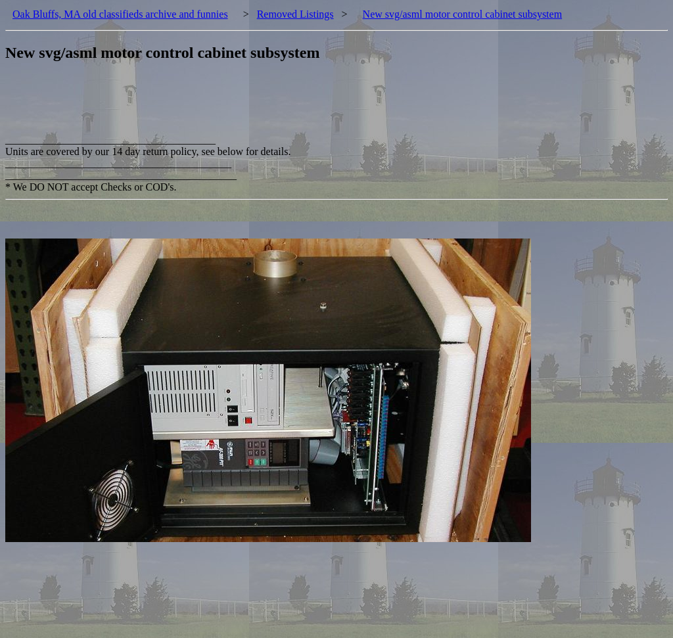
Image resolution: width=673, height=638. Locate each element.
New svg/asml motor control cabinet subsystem (463, 14)
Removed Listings (295, 14)
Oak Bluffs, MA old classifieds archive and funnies (120, 14)
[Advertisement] (244, 104)
